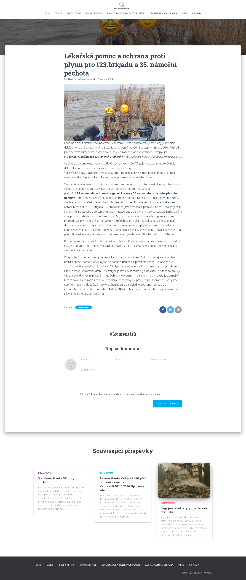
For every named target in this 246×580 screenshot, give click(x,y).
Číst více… (60, 509)
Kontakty (196, 13)
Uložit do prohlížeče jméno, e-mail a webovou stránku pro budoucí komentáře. (123, 394)
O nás (184, 13)
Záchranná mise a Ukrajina (163, 13)
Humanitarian (84, 307)
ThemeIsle (207, 573)
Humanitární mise (94, 13)
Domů (47, 13)
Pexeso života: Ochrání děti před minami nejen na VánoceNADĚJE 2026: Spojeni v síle (122, 484)
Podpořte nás (74, 13)
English (58, 13)
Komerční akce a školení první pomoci (126, 13)
